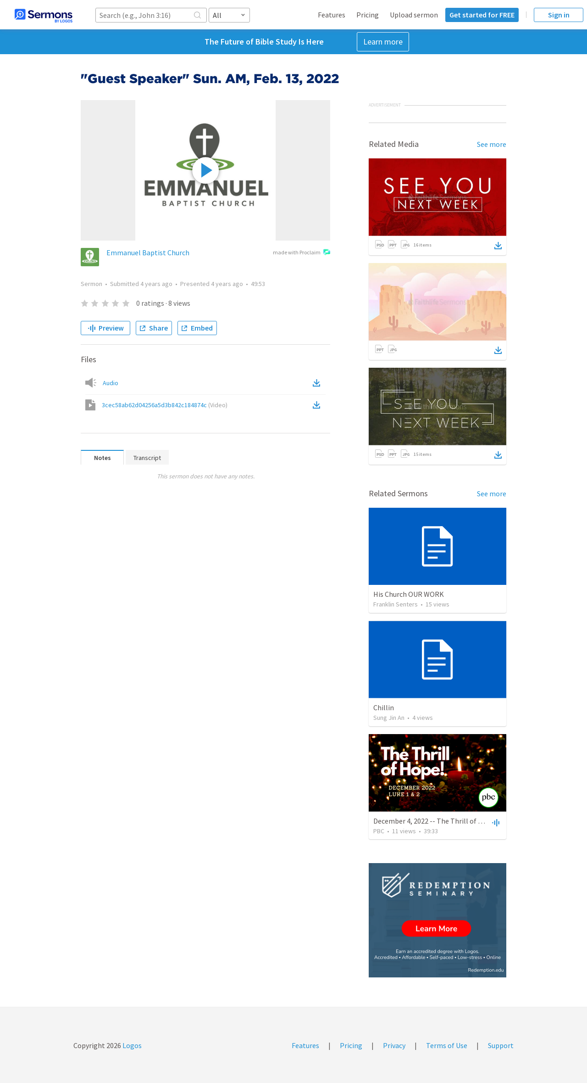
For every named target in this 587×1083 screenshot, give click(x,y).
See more (491, 144)
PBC (378, 831)
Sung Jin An (388, 717)
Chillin (383, 707)
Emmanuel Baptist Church (147, 252)
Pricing (367, 14)
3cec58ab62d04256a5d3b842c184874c (164, 405)
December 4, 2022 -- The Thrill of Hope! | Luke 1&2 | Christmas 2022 (478, 820)
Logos (131, 1045)
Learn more (383, 41)
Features (331, 14)
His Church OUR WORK (408, 594)
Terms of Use (446, 1045)
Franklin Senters (395, 604)
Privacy (394, 1045)
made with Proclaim (301, 253)
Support (501, 1045)
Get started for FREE (482, 14)
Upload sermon (414, 14)
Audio (110, 383)
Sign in (559, 14)
